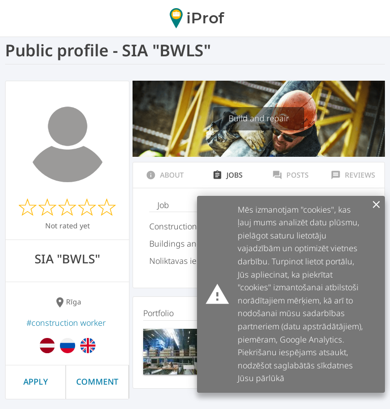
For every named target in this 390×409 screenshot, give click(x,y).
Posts (290, 175)
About (165, 175)
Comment (97, 381)
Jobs (227, 175)
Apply (35, 381)
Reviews (353, 175)
